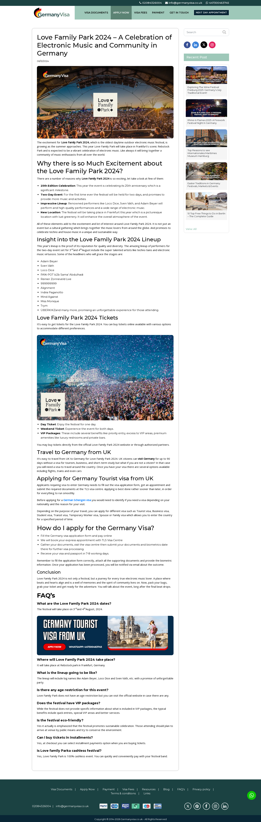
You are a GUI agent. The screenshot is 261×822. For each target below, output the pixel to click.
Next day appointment (209, 12)
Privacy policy (203, 788)
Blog (167, 788)
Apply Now (86, 788)
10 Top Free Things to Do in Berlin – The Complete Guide (206, 215)
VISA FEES (140, 12)
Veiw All (191, 229)
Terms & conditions (123, 792)
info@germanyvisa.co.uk (183, 2)
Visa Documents (60, 788)
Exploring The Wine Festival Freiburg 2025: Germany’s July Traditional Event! (204, 90)
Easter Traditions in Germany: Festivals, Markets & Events (204, 185)
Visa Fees (128, 788)
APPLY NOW (123, 12)
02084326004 (150, 2)
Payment (108, 788)
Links (147, 792)
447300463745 (217, 2)
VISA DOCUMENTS (99, 12)
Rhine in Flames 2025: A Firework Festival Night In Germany (206, 121)
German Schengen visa (78, 499)
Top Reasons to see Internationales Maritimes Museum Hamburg (202, 153)
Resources (149, 788)
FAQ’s (182, 788)
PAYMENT (157, 12)
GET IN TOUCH (176, 12)
